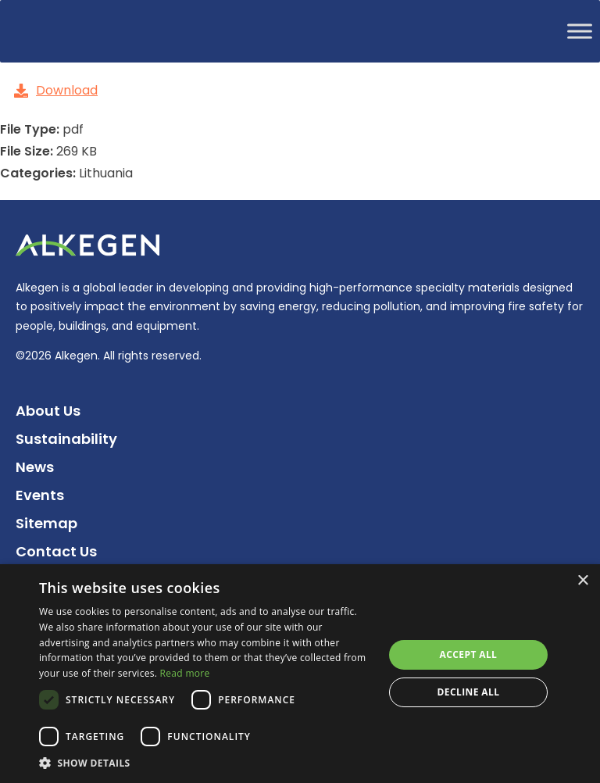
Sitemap (46, 523)
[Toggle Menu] (579, 30)
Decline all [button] (469, 692)
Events (40, 495)
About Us (48, 410)
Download (56, 90)
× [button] (582, 581)
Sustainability (66, 439)
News (35, 467)
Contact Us (56, 551)
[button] (206, 763)
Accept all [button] (469, 654)
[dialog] (300, 673)
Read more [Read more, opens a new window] (185, 673)
